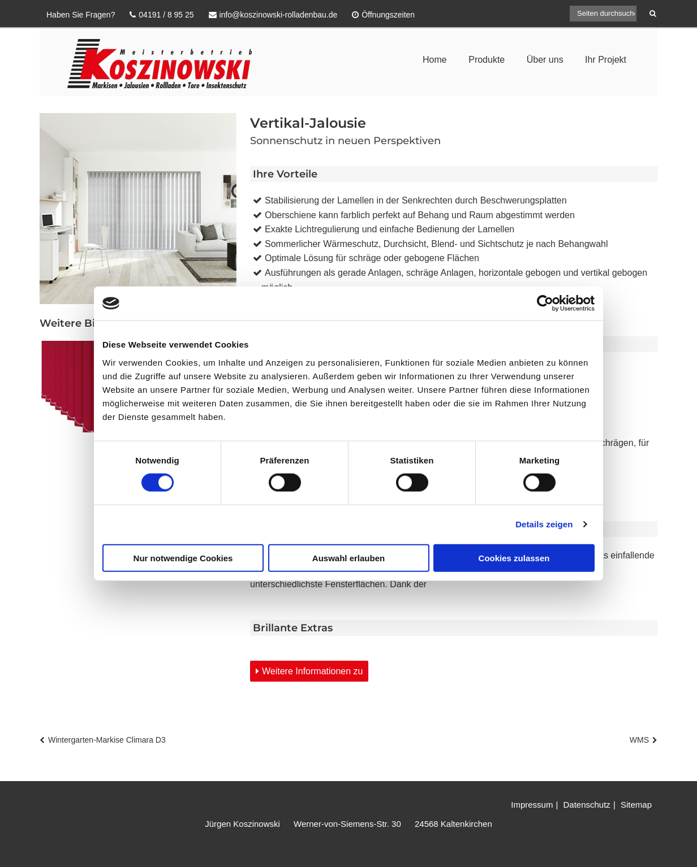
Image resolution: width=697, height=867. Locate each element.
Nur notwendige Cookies (183, 557)
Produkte (486, 59)
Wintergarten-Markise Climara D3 (107, 739)
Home (435, 59)
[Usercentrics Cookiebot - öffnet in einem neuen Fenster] (545, 303)
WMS (639, 739)
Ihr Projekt (605, 59)
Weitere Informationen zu (312, 671)
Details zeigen (544, 524)
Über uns (545, 59)
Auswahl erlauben (348, 557)
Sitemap (636, 804)
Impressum (532, 804)
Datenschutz (586, 804)
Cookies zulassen (514, 557)
